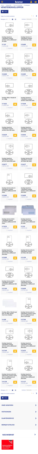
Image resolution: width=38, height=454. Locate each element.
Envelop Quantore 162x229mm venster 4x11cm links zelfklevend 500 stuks (28, 129)
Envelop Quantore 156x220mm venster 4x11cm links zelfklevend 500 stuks (28, 283)
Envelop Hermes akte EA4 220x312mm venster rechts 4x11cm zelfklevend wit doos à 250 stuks (9, 376)
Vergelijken (10, 48)
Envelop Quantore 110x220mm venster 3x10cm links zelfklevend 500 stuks (28, 376)
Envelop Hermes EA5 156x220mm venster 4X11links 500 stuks (26, 160)
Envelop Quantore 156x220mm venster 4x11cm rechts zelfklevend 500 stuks (28, 345)
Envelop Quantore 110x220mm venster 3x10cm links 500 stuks (8, 129)
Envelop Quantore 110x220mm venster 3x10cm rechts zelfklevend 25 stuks (9, 39)
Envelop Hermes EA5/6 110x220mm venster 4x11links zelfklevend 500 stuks (9, 221)
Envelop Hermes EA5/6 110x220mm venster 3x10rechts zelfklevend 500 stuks (9, 283)
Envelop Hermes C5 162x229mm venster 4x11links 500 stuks (26, 38)
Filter (4, 11)
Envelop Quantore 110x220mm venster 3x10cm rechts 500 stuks (27, 99)
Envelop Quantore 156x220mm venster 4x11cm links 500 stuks (27, 69)
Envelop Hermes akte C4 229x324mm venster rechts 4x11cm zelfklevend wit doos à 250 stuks (28, 314)
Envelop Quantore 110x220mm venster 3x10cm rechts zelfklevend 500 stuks (28, 190)
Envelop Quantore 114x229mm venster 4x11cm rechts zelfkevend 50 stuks (28, 221)
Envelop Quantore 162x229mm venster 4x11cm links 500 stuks (8, 69)
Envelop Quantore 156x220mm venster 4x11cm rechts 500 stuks (8, 160)
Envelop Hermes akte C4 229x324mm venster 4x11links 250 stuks (27, 251)
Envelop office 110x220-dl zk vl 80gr (9, 98)
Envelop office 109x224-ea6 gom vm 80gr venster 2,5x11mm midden (9, 313)
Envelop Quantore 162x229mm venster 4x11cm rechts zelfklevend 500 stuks (9, 345)
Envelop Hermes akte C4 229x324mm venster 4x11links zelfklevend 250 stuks (9, 190)
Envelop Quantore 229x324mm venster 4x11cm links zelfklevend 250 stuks (9, 252)
